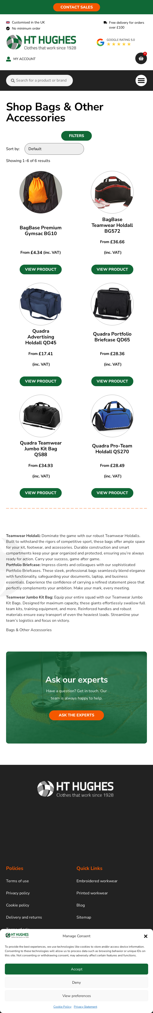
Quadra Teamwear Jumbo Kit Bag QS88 (41, 449)
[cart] (141, 58)
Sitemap (83, 917)
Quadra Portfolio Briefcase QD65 (112, 337)
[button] (145, 936)
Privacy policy (18, 893)
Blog (80, 905)
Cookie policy (17, 905)
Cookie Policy (62, 1007)
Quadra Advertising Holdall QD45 (40, 337)
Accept (76, 969)
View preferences (76, 995)
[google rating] (116, 42)
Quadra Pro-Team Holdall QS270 (112, 449)
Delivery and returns (24, 917)
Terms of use (17, 881)
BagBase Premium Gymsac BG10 (41, 230)
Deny (76, 982)
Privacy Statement (85, 1007)
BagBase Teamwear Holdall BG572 (112, 225)
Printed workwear (92, 893)
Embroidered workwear (97, 881)
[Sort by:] (54, 149)
